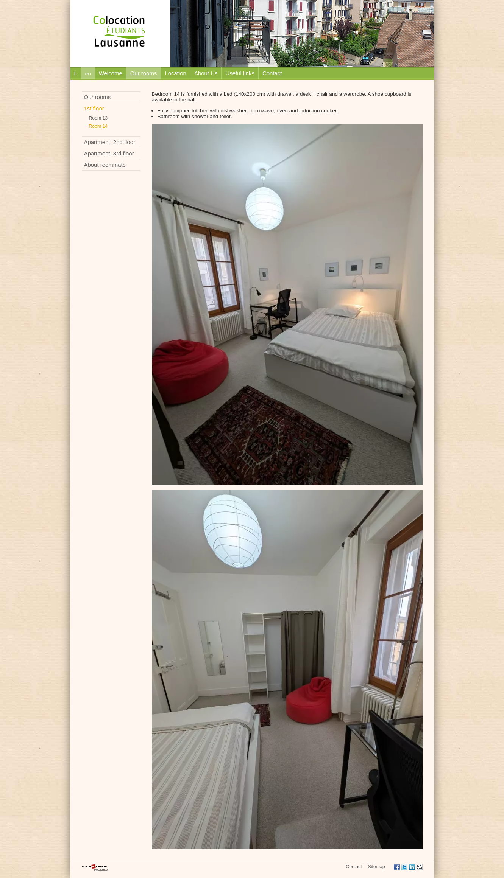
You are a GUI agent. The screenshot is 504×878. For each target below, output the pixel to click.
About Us (206, 73)
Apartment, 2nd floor (109, 142)
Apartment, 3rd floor (109, 153)
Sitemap (376, 866)
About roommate (105, 165)
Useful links (239, 73)
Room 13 (98, 118)
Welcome (110, 73)
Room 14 (98, 126)
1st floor (94, 108)
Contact (272, 73)
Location (175, 73)
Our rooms (143, 73)
